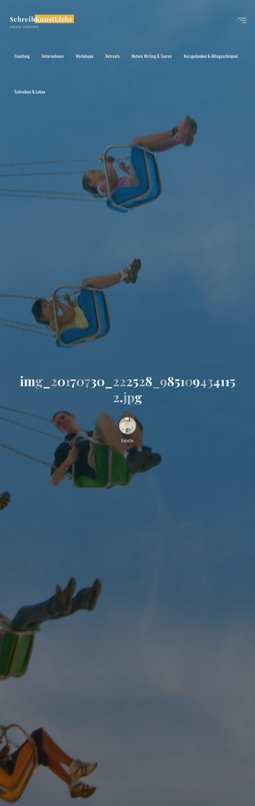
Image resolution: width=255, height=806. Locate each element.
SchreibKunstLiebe (41, 18)
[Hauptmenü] (242, 20)
